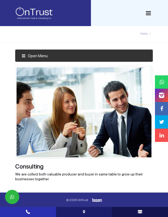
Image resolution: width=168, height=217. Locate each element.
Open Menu (35, 56)
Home (143, 33)
